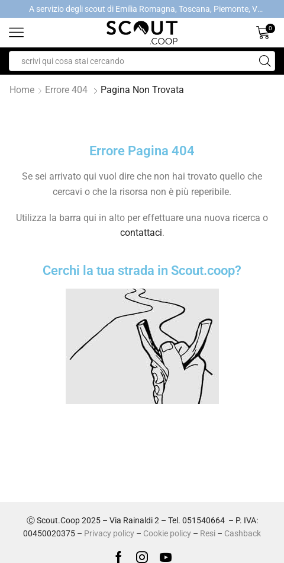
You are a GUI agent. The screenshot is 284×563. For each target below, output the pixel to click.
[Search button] (265, 61)
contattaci (141, 232)
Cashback (242, 533)
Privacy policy (109, 533)
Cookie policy (167, 533)
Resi (207, 533)
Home (21, 89)
